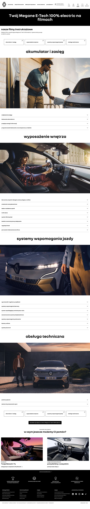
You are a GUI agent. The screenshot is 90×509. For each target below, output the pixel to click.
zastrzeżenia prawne (31, 502)
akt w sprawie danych (21, 502)
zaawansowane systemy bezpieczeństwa (13, 315)
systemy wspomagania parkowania (11, 319)
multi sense (5, 212)
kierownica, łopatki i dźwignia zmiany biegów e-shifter (16, 200)
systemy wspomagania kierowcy (10, 306)
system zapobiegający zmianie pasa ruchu (13, 310)
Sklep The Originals (58, 498)
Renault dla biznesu (23, 492)
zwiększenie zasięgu (7, 115)
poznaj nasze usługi (52, 466)
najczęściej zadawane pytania (8, 492)
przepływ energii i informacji (9, 123)
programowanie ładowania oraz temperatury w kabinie (16, 127)
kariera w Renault (40, 496)
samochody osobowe (59, 3)
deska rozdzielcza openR (8, 208)
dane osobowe (5, 502)
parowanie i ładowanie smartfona (11, 230)
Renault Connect (23, 495)
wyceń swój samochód (58, 492)
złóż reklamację (5, 498)
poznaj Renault (49, 4)
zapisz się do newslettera (42, 492)
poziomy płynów (6, 399)
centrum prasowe (40, 495)
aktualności (39, 493)
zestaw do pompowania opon (9, 404)
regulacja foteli (6, 225)
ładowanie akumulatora (8, 119)
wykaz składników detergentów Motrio (62, 493)
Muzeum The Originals (58, 496)
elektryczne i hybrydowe (30, 4)
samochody (10, 4)
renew (21, 493)
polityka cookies (12, 502)
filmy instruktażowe (6, 493)
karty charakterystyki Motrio (60, 495)
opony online (22, 498)
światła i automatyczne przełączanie (11, 221)
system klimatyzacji (7, 217)
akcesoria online (23, 496)
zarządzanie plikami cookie (42, 502)
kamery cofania (6, 323)
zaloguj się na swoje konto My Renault (11, 466)
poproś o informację (6, 496)
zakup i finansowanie (19, 4)
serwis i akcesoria (41, 4)
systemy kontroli (6, 327)
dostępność (51, 502)
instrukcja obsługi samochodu (8, 495)
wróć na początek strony (45, 471)
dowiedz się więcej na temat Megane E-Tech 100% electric (45, 422)
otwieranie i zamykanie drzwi (9, 204)
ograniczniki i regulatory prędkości (11, 302)
